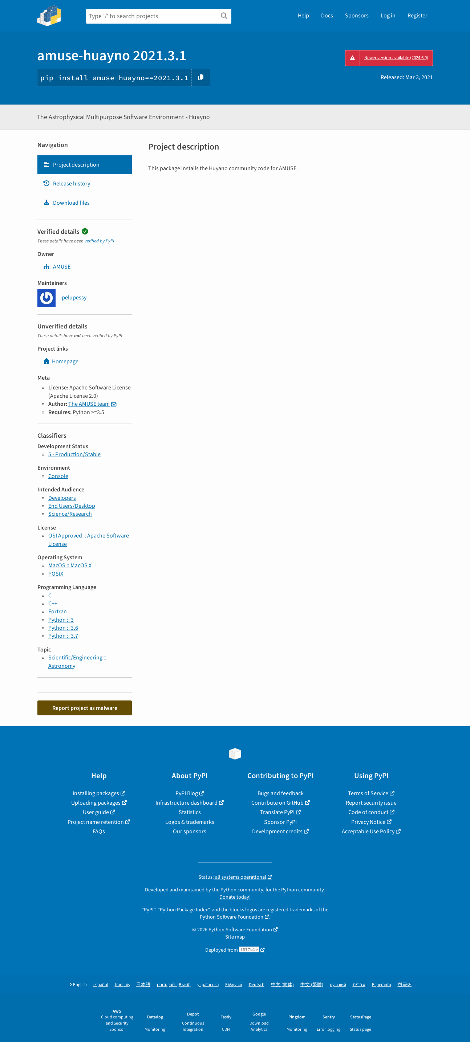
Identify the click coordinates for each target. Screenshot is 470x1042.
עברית (359, 985)
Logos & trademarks (189, 822)
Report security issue (371, 803)
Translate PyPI (277, 812)
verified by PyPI (99, 241)
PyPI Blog (186, 793)
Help (303, 16)
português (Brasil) (174, 985)
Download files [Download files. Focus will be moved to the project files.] (66, 203)
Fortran (57, 612)
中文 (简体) (282, 985)
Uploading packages (96, 803)
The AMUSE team (89, 404)
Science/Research (70, 514)
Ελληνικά (233, 985)
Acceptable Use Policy (368, 831)
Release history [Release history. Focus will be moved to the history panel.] (66, 184)
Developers (62, 498)
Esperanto (381, 985)
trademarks (302, 910)
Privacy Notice (368, 822)
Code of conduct (368, 812)
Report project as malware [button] (84, 708)
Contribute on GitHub (277, 803)
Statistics (190, 812)
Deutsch (256, 985)
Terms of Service (368, 793)
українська (208, 985)
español (100, 985)
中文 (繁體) (311, 985)
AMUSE (56, 267)
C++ (52, 604)
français (122, 985)
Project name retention (96, 822)
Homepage (60, 361)
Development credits (277, 831)
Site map (235, 937)
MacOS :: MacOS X (70, 565)
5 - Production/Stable (74, 454)
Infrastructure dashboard (186, 803)
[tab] (84, 164)
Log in (388, 16)
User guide (96, 812)
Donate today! (235, 897)
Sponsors (357, 16)
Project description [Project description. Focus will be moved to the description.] (71, 165)
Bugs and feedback (281, 793)
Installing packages (96, 793)
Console (58, 476)
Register (418, 16)
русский (338, 985)
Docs (327, 16)
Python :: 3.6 (63, 628)
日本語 (143, 985)
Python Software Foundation (231, 917)
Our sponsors (189, 831)
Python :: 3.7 (63, 636)
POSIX (55, 574)
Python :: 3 (61, 620)
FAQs (99, 831)
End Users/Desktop (71, 506)
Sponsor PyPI (280, 822)
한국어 (405, 985)
